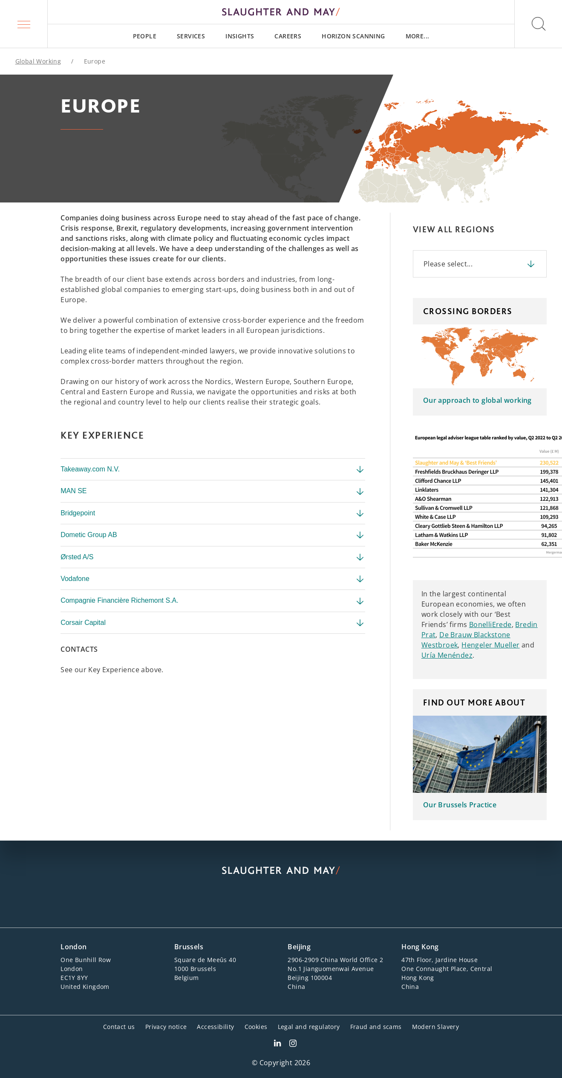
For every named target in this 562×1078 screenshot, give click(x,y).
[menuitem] (144, 36)
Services (191, 36)
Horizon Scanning (353, 36)
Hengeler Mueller (490, 645)
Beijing (299, 946)
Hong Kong (420, 946)
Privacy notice (166, 1027)
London (73, 946)
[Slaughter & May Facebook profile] (293, 1044)
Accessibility (215, 1027)
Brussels (188, 946)
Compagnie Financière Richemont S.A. (213, 601)
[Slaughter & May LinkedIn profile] (277, 1044)
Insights (239, 36)
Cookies (256, 1027)
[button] (24, 24)
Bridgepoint (213, 513)
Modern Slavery (435, 1027)
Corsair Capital (213, 623)
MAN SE (213, 491)
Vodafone (213, 579)
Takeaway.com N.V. (213, 469)
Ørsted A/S (213, 557)
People (144, 36)
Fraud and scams (376, 1027)
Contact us (119, 1027)
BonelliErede (490, 624)
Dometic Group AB (213, 535)
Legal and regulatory (309, 1027)
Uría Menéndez (447, 655)
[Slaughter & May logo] (281, 12)
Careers (287, 36)
